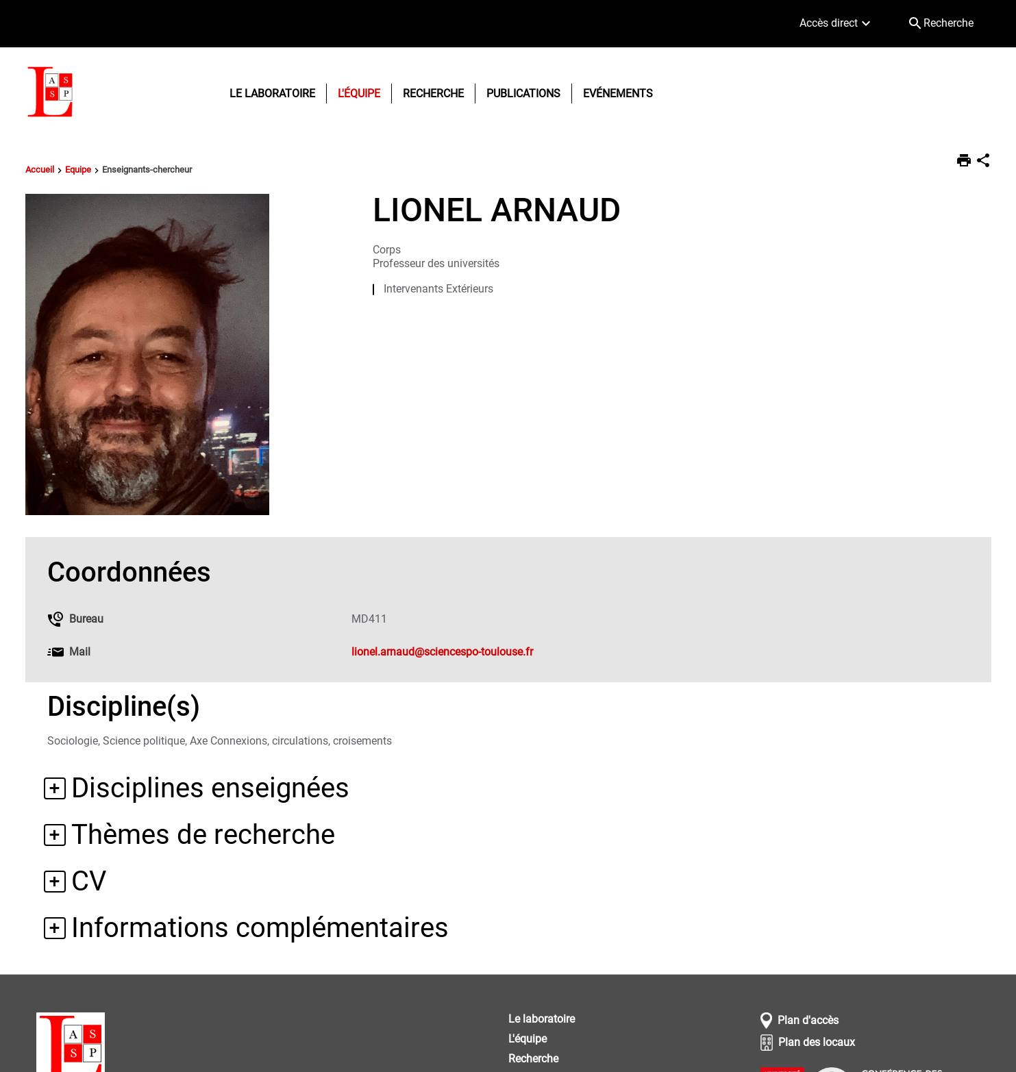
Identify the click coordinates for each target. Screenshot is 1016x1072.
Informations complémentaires (260, 928)
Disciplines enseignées (210, 788)
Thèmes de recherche (203, 835)
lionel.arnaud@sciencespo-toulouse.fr (442, 651)
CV (88, 881)
